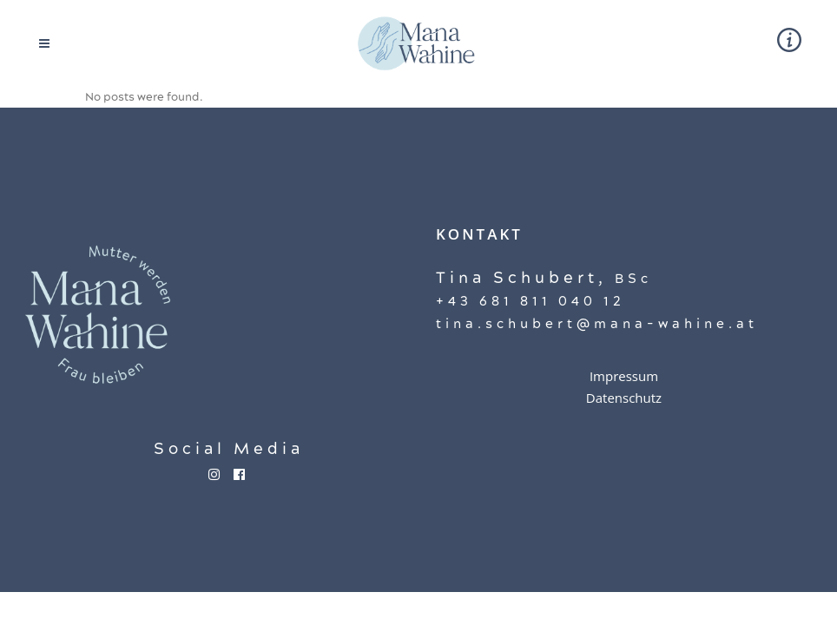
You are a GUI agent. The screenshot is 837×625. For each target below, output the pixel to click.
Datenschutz (624, 397)
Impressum (624, 376)
